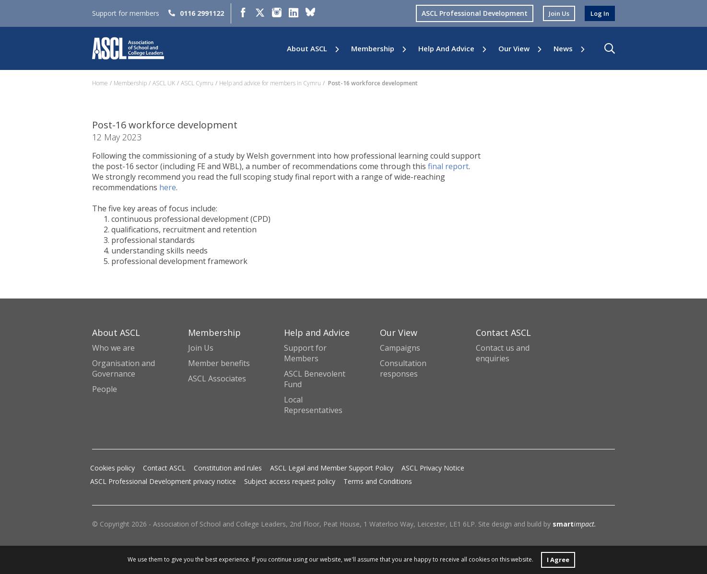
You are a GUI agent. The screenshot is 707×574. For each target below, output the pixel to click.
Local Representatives (313, 404)
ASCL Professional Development (471, 13)
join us (556, 13)
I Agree (557, 558)
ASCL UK (164, 83)
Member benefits (219, 363)
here (167, 187)
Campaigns (400, 348)
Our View (514, 48)
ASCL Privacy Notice (432, 467)
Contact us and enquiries (503, 353)
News (563, 48)
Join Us (200, 348)
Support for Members (305, 353)
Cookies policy (112, 467)
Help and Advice (446, 48)
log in (599, 13)
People (104, 389)
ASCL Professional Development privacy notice (163, 481)
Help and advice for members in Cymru (270, 83)
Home (100, 83)
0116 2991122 (196, 13)
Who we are (113, 348)
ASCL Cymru (197, 83)
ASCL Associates (217, 378)
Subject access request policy (289, 481)
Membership (372, 48)
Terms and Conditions (377, 481)
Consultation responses (403, 368)
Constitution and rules (228, 467)
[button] (609, 48)
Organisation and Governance (123, 368)
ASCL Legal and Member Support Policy (331, 467)
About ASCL (307, 48)
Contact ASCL (164, 467)
